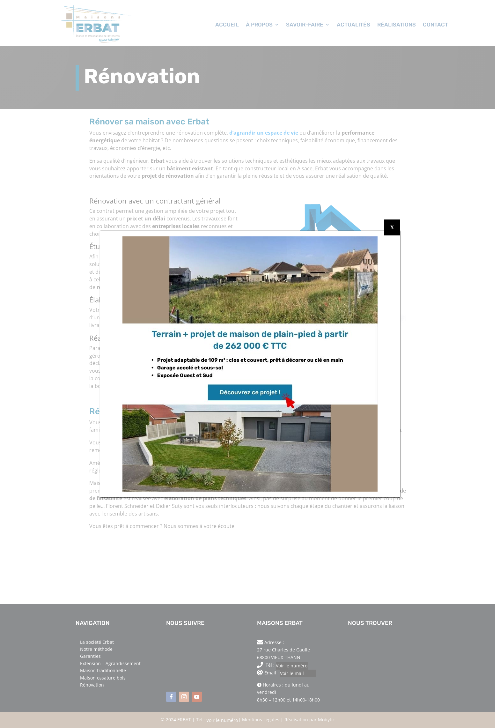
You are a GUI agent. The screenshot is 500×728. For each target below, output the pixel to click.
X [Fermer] (392, 227)
